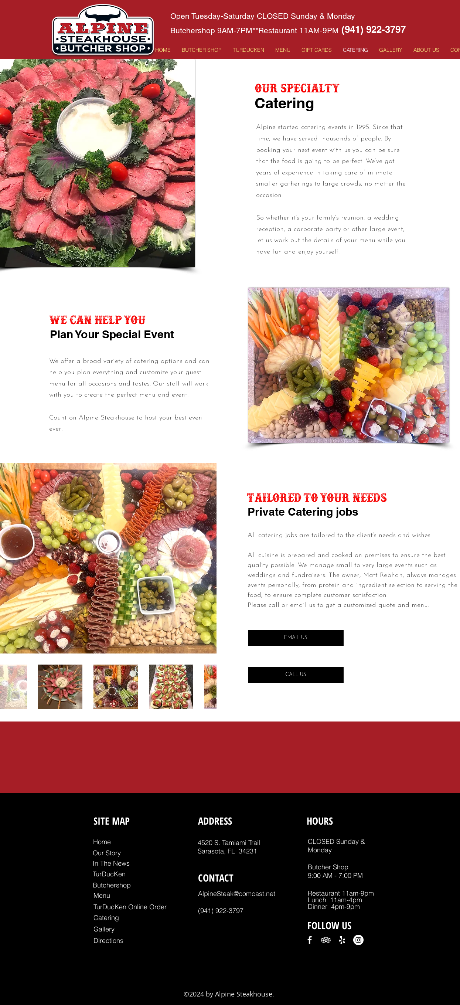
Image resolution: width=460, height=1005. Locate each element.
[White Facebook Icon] (309, 940)
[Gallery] (104, 929)
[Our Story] (107, 853)
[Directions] (108, 940)
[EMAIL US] (296, 638)
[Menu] (102, 895)
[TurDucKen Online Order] (130, 906)
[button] (283, 50)
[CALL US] (296, 675)
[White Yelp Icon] (342, 940)
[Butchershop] (112, 885)
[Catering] (106, 917)
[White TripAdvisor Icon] (326, 940)
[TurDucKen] (109, 874)
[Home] (102, 841)
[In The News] (111, 863)
